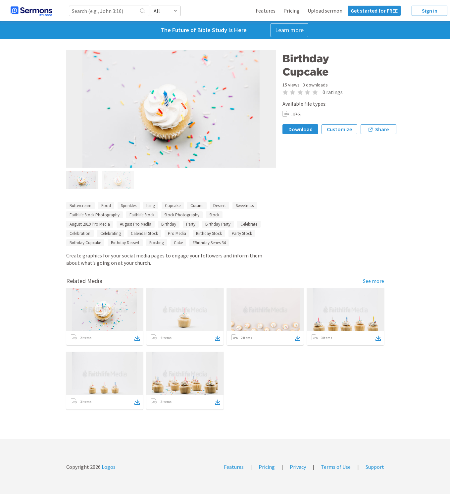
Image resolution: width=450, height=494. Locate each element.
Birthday (168, 224)
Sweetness (245, 205)
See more (373, 281)
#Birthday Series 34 (209, 243)
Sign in (429, 10)
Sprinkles (128, 205)
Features (265, 10)
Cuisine (196, 205)
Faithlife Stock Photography (95, 215)
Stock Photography (181, 215)
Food (106, 205)
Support (375, 467)
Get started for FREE (374, 10)
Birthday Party (217, 224)
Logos (108, 467)
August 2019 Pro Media (90, 224)
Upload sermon (325, 10)
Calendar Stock (144, 233)
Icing (150, 205)
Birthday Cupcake (85, 243)
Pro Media (177, 233)
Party (190, 224)
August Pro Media (135, 224)
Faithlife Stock (141, 215)
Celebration (80, 233)
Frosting (156, 243)
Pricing (291, 10)
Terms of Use (336, 467)
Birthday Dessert (125, 243)
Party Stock (242, 233)
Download (300, 129)
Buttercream (80, 205)
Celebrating (110, 233)
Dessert (219, 205)
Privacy (298, 467)
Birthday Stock (209, 233)
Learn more (289, 30)
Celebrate (248, 224)
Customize (339, 129)
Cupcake (172, 205)
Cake (178, 243)
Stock (214, 215)
